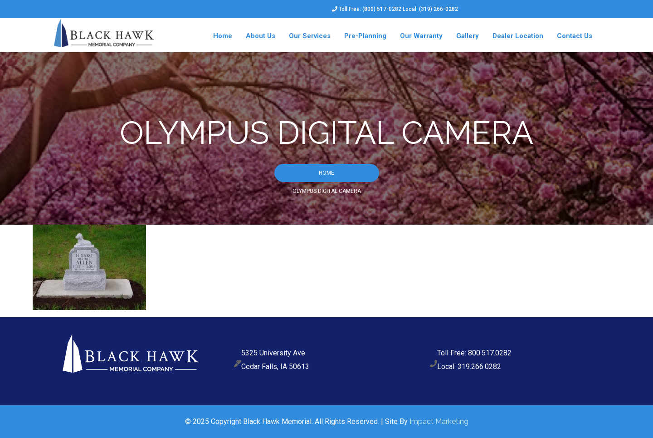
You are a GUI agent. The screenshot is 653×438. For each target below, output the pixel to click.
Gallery (467, 36)
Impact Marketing (438, 421)
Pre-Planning (365, 36)
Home (222, 36)
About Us (260, 36)
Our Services (310, 36)
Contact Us (574, 36)
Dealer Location (517, 36)
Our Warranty (421, 36)
